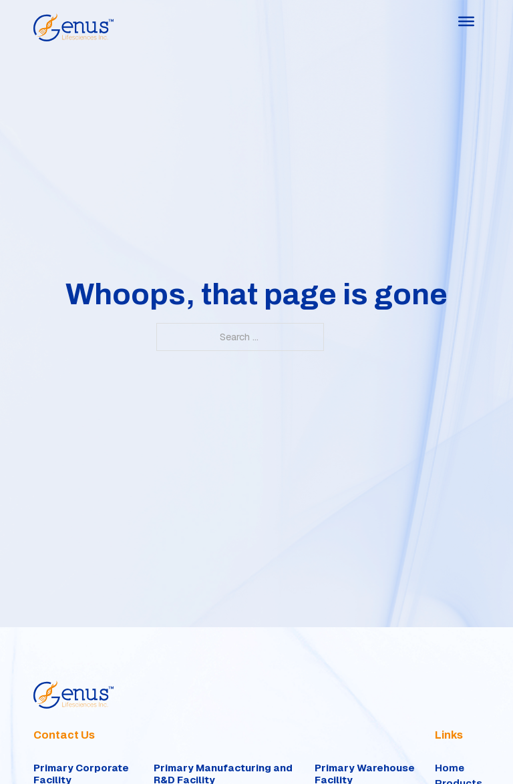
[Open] (466, 21)
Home (449, 768)
